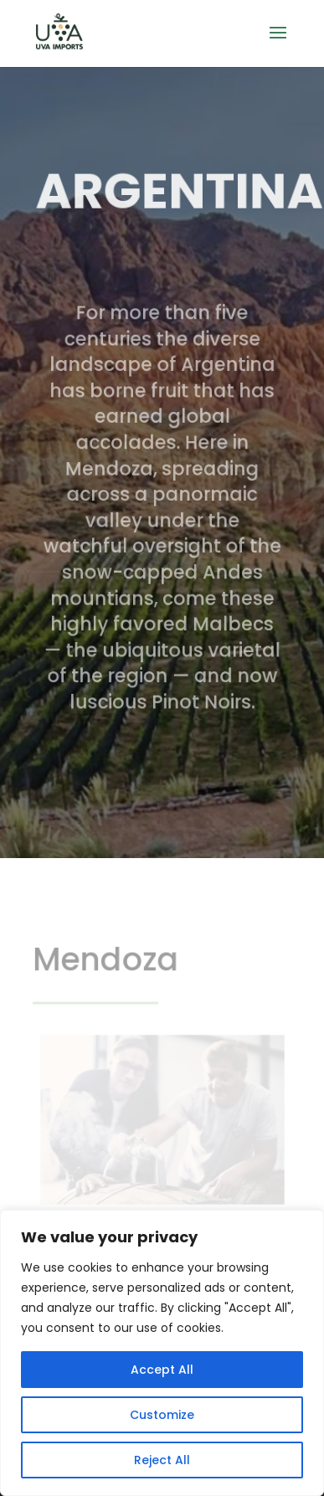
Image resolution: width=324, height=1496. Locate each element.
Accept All (162, 1369)
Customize (162, 1414)
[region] (162, 1353)
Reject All (162, 1460)
